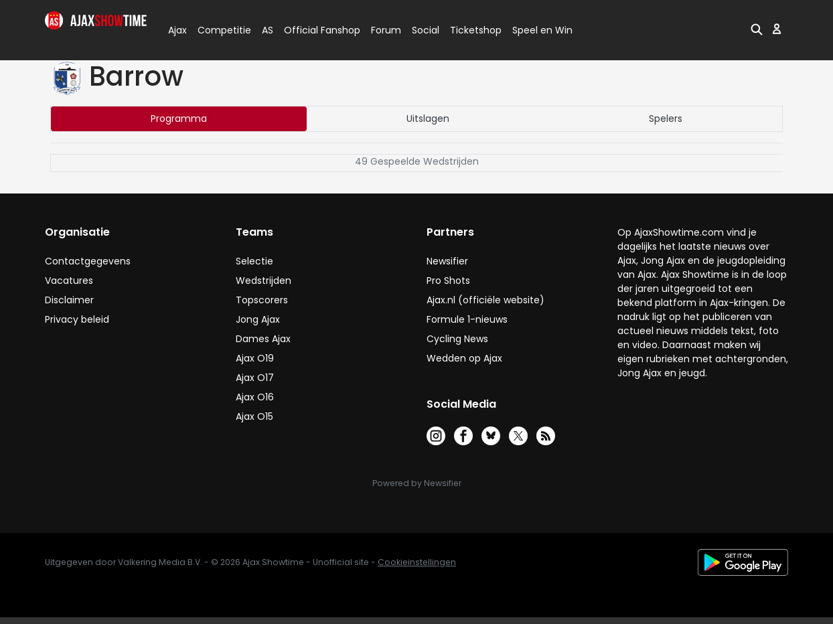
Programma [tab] (179, 118)
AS (267, 30)
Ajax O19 (255, 358)
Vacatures (69, 280)
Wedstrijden (263, 280)
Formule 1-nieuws (467, 319)
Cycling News (457, 338)
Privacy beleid (77, 319)
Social (423, 30)
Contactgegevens (88, 261)
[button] (757, 29)
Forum (386, 30)
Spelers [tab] (665, 118)
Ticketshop (476, 30)
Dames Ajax (263, 338)
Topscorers (262, 300)
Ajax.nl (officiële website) (485, 300)
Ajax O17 (255, 377)
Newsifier (447, 261)
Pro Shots (448, 280)
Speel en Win (542, 30)
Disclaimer (69, 300)
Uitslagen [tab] (427, 118)
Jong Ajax (258, 319)
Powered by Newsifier (416, 483)
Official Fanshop (314, 30)
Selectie (254, 261)
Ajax (176, 30)
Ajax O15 (254, 416)
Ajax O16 (255, 397)
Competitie (219, 30)
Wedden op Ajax (464, 358)
